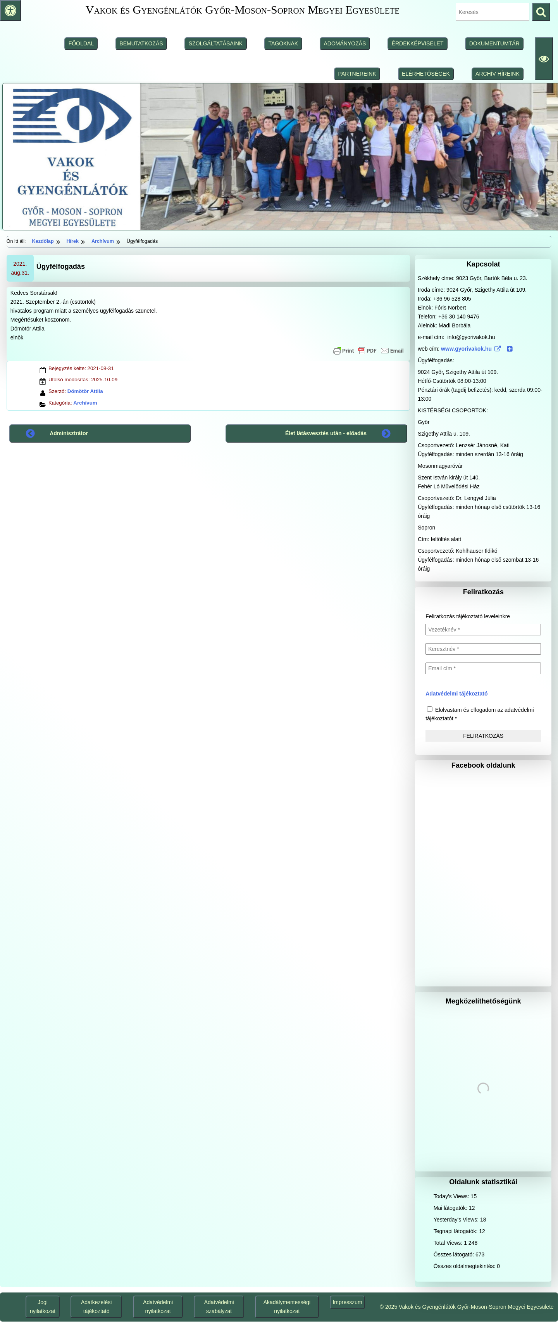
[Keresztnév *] (483, 649)
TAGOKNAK (283, 43)
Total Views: (449, 1243)
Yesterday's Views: (457, 1219)
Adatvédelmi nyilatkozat (158, 1306)
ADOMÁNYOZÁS (345, 43)
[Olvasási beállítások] (544, 58)
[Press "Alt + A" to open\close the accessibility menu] (10, 10)
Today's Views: (452, 1196)
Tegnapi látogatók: (456, 1231)
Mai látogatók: (451, 1208)
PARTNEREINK (357, 74)
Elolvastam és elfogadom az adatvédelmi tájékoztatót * (479, 713)
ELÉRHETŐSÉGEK (426, 74)
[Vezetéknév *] (483, 629)
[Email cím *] (483, 668)
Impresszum (347, 1302)
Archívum (85, 403)
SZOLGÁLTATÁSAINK (216, 43)
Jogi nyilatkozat (42, 1306)
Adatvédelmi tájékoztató (456, 693)
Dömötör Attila (85, 391)
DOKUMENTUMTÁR (494, 43)
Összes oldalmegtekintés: (465, 1266)
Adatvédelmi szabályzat (219, 1306)
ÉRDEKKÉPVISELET (418, 43)
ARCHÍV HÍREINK (497, 74)
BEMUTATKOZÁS (141, 43)
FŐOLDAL (81, 43)
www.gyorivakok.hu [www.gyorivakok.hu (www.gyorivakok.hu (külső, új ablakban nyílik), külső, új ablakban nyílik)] (477, 349)
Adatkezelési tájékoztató (96, 1306)
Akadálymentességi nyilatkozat (287, 1306)
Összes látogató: (454, 1254)
